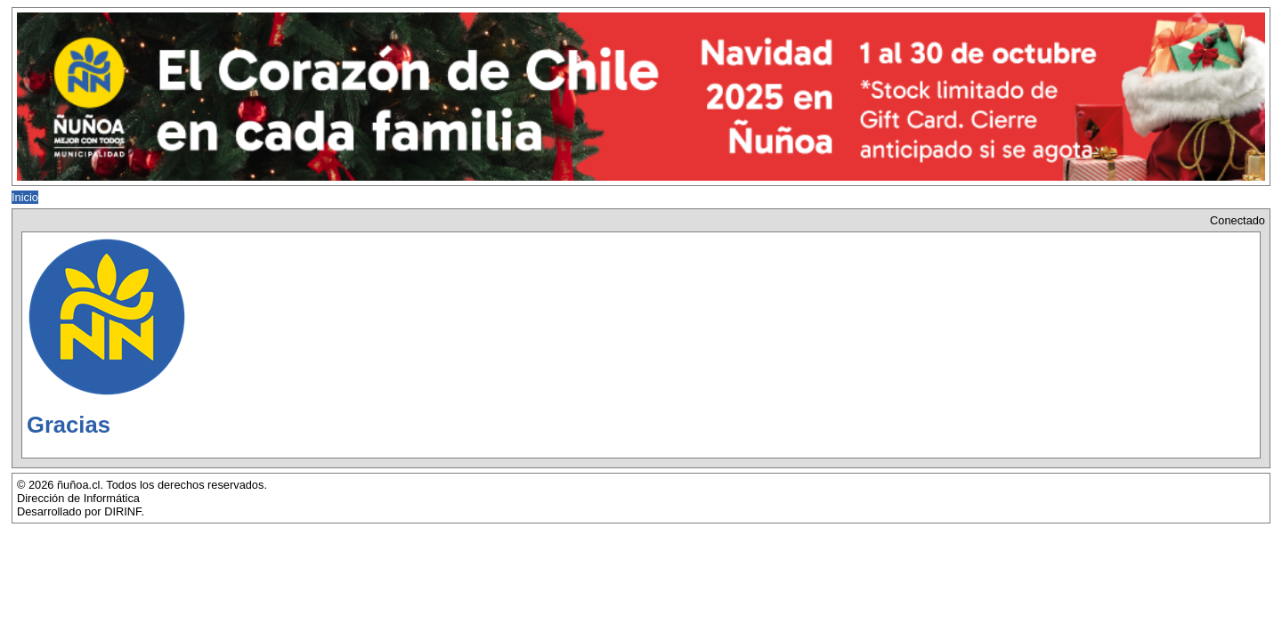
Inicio (25, 197)
